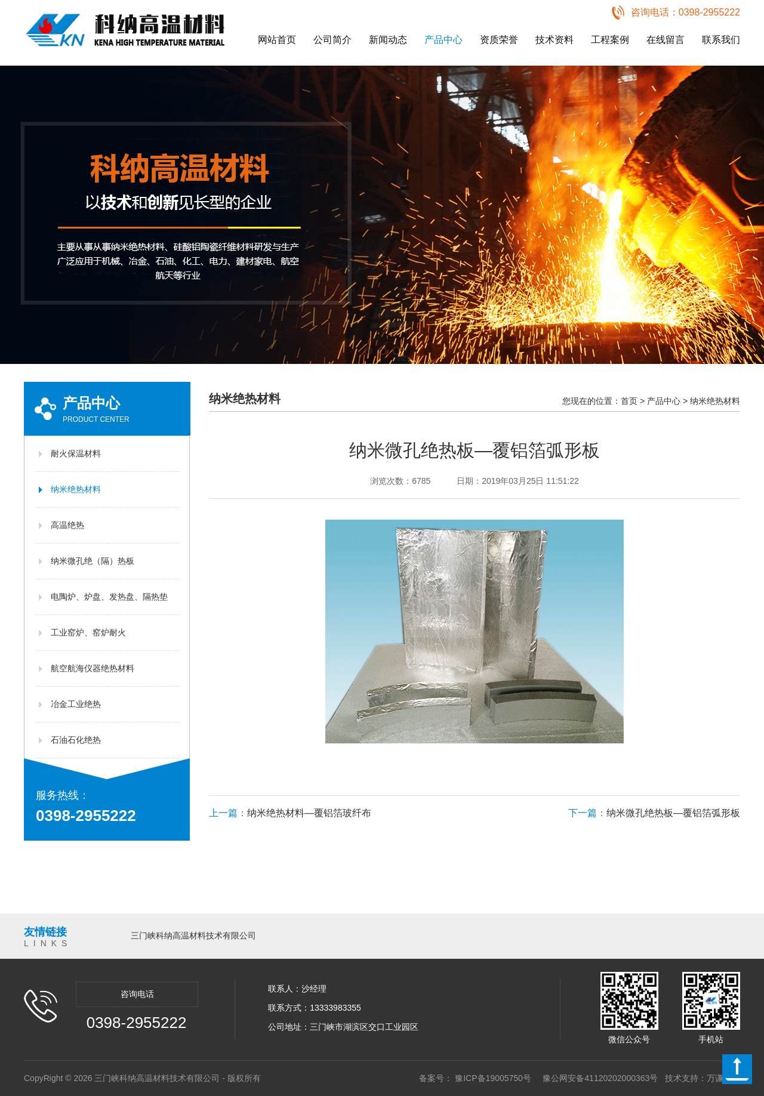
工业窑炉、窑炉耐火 (88, 632)
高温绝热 (67, 525)
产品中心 (443, 40)
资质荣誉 (499, 40)
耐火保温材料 (76, 453)
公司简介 (332, 40)
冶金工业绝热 (76, 704)
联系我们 (721, 40)
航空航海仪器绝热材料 (92, 668)
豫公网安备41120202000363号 (600, 1078)
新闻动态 (388, 40)
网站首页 (277, 40)
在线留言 (665, 40)
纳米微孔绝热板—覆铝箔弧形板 (654, 813)
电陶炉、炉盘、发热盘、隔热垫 (109, 596)
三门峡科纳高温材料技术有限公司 (193, 935)
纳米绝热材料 (76, 489)
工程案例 (610, 40)
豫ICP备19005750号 (492, 1078)
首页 (629, 401)
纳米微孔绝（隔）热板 (92, 561)
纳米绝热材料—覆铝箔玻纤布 (290, 813)
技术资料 (554, 40)
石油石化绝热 (76, 740)
